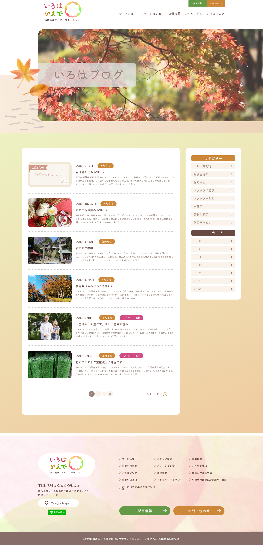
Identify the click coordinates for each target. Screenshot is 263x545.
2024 (197, 257)
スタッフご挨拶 (204, 190)
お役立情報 (201, 174)
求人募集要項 (199, 466)
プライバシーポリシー (169, 479)
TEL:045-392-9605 (58, 485)
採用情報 (197, 3)
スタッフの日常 (204, 198)
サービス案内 (128, 13)
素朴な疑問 (201, 214)
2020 (197, 289)
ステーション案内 (152, 13)
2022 (197, 273)
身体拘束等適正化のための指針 (138, 488)
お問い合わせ (129, 466)
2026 (197, 241)
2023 (197, 265)
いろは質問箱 (202, 166)
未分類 (198, 206)
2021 (197, 281)
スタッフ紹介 (193, 13)
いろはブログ (215, 13)
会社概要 (174, 13)
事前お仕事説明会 (202, 472)
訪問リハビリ (202, 222)
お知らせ (199, 182)
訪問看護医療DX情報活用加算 (209, 479)
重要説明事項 (129, 479)
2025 (197, 249)
